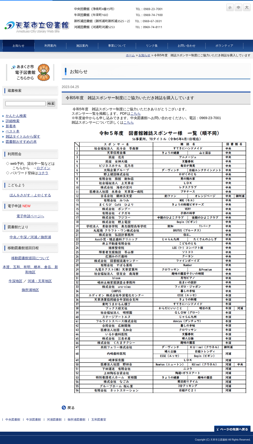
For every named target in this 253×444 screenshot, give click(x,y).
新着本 (11, 126)
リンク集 (152, 45)
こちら (135, 113)
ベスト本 (12, 131)
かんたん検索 (16, 116)
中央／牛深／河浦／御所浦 (30, 237)
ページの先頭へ (232, 429)
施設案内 (82, 45)
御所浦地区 (30, 290)
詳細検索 (12, 121)
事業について (117, 45)
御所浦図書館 (76, 419)
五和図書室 (98, 419)
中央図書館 (12, 419)
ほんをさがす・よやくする (30, 195)
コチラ (43, 173)
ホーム (130, 55)
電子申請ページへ (30, 216)
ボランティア (224, 45)
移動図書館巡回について (30, 258)
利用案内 (50, 45)
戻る (68, 408)
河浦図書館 (54, 419)
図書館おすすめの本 (21, 142)
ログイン (43, 168)
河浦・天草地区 (40, 281)
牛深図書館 (33, 419)
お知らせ (18, 45)
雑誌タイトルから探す (23, 136)
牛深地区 (15, 281)
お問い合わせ (186, 45)
